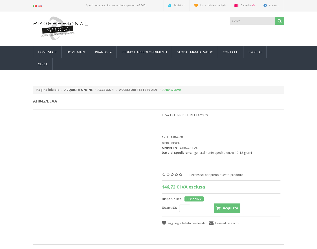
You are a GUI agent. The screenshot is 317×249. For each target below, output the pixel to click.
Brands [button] (103, 52)
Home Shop (47, 52)
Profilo (255, 52)
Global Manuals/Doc (195, 52)
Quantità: (169, 207)
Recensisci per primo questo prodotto (216, 175)
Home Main (76, 52)
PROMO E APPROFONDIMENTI (144, 52)
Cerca (43, 64)
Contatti (230, 52)
